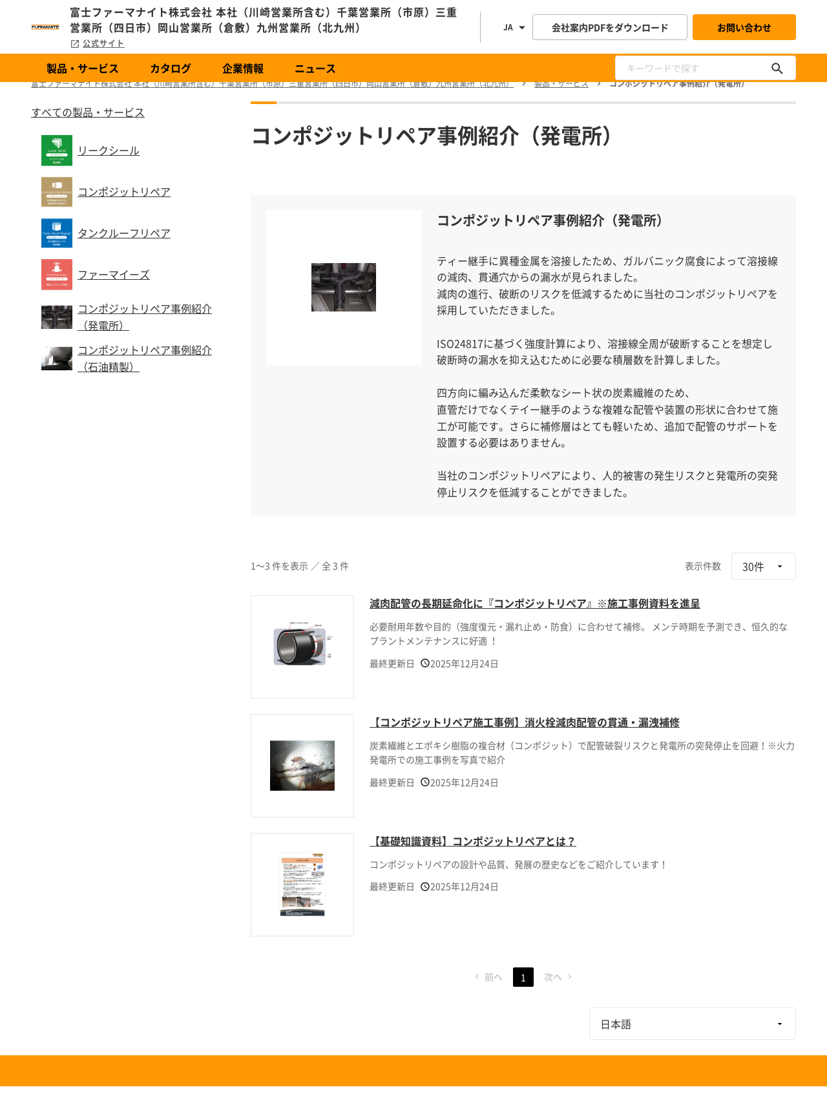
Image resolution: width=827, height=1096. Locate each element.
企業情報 (243, 68)
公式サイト (97, 43)
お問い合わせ (744, 27)
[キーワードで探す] (777, 68)
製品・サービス (83, 68)
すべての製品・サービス (88, 112)
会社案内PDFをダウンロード (610, 27)
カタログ (170, 68)
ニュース (315, 68)
